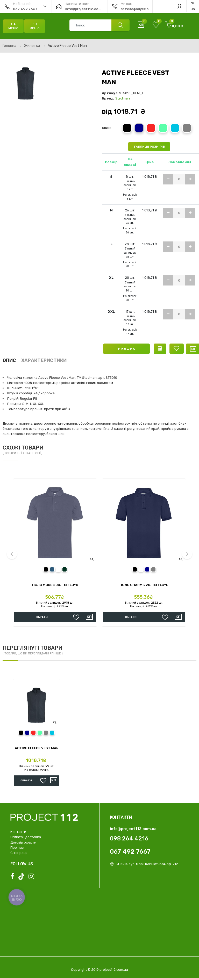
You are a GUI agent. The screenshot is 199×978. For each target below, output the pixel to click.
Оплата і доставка (25, 837)
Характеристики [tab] (44, 360)
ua (193, 9)
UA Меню (13, 26)
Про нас (17, 847)
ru (192, 3)
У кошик (126, 349)
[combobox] (99, 25)
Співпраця (18, 853)
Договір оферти (23, 842)
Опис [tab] (9, 360)
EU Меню (35, 26)
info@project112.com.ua (133, 828)
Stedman (122, 98)
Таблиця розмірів (149, 146)
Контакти (18, 832)
